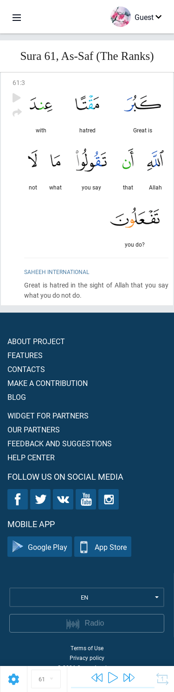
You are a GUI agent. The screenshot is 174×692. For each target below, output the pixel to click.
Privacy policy (87, 657)
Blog (16, 397)
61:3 (19, 82)
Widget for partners (48, 415)
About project (36, 341)
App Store (103, 547)
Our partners (33, 429)
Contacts (26, 369)
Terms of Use (87, 648)
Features (25, 355)
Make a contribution (47, 383)
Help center (31, 457)
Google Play (39, 547)
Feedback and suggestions (59, 443)
